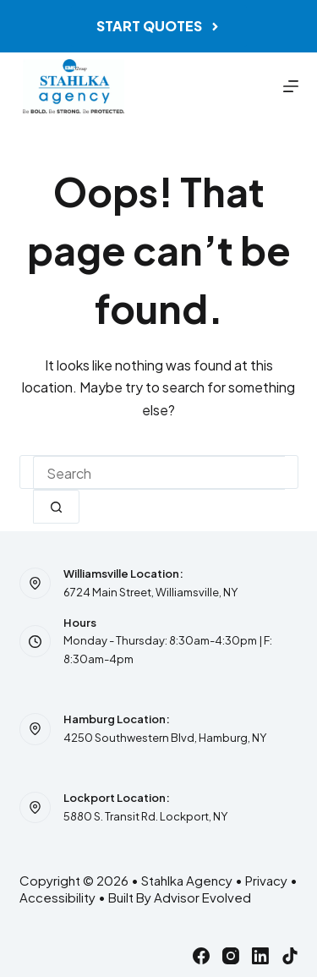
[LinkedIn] (260, 955)
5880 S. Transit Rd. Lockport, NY (145, 816)
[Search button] (56, 507)
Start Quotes (158, 26)
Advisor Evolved (202, 897)
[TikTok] (289, 955)
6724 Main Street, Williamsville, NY (150, 592)
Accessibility (57, 897)
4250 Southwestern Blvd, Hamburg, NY (164, 737)
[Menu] (290, 86)
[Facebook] (201, 955)
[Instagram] (230, 955)
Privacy (266, 880)
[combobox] (159, 473)
